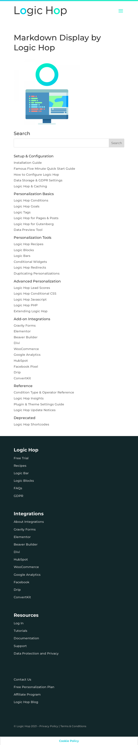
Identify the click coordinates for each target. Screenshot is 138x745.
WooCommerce (26, 349)
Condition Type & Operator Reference (44, 392)
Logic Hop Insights (29, 398)
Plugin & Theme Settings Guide (39, 404)
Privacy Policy (48, 726)
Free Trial (21, 458)
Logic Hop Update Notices (35, 410)
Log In (19, 623)
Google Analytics (27, 355)
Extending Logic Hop (31, 311)
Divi (17, 343)
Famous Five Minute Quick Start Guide (44, 169)
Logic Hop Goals (26, 206)
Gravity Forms (25, 325)
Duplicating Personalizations (36, 273)
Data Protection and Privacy (36, 653)
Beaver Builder (26, 337)
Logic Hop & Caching (30, 186)
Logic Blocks (24, 250)
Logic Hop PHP (26, 305)
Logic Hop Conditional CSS (35, 293)
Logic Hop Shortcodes (31, 424)
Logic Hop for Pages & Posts (36, 218)
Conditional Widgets (30, 262)
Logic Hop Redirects (30, 267)
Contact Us (22, 679)
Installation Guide (28, 163)
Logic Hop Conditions (31, 200)
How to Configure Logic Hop (36, 175)
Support (20, 646)
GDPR (18, 496)
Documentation (26, 638)
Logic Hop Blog (26, 702)
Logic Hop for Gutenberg (34, 224)
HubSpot (21, 361)
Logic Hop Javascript (30, 299)
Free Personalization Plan (34, 687)
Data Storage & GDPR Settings (38, 180)
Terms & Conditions (73, 726)
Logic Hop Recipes (28, 244)
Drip (17, 372)
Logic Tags (22, 212)
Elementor (22, 331)
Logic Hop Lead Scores (32, 288)
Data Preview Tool (28, 230)
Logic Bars (22, 256)
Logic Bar (21, 473)
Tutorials (20, 631)
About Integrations (29, 522)
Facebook (21, 582)
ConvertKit (22, 378)
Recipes (20, 466)
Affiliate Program (27, 694)
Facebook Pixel (26, 367)
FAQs (18, 488)
